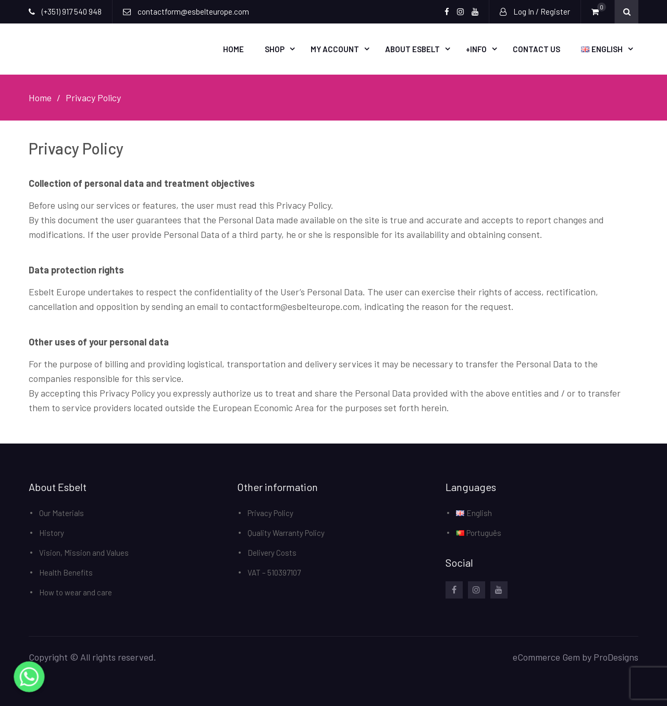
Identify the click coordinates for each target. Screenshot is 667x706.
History (51, 532)
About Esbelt (412, 49)
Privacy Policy (270, 513)
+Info (476, 49)
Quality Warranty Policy (286, 532)
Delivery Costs (272, 552)
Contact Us (536, 49)
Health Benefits (66, 572)
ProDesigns (616, 657)
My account (335, 49)
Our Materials (61, 513)
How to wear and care (75, 592)
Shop (275, 49)
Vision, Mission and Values (84, 552)
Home (233, 49)
